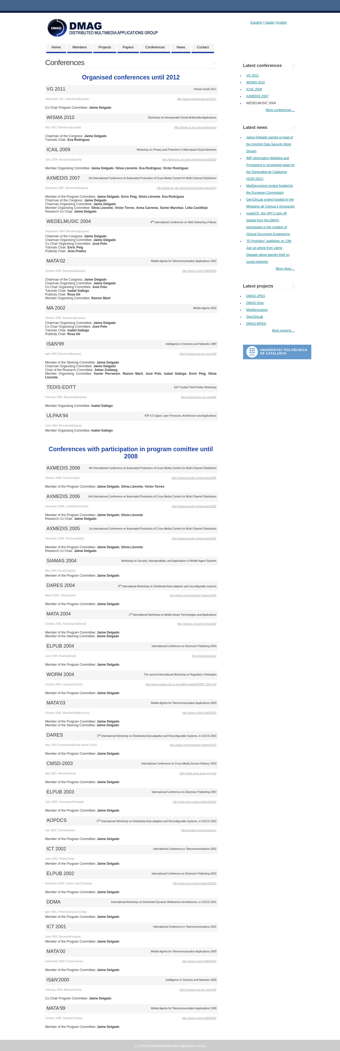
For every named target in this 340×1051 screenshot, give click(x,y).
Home (56, 47)
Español (256, 22)
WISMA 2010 (255, 82)
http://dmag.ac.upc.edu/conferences (195, 127)
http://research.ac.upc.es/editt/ (198, 397)
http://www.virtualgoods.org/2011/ (196, 99)
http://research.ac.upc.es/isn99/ (198, 353)
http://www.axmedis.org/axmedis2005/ (194, 538)
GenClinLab (254, 317)
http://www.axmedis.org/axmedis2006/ (194, 506)
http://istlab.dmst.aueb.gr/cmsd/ (198, 773)
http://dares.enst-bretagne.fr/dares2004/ (193, 595)
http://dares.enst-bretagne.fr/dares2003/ (193, 745)
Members (80, 47)
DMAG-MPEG (256, 324)
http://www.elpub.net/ (204, 656)
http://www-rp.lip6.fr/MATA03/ (199, 270)
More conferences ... (280, 110)
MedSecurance (257, 310)
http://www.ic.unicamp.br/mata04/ (196, 623)
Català (269, 22)
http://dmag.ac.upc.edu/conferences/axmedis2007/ (186, 188)
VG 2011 (252, 75)
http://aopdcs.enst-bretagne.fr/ (198, 830)
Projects (105, 47)
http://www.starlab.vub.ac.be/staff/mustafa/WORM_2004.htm (180, 684)
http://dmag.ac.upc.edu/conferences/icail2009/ (189, 159)
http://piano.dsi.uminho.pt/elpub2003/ (194, 801)
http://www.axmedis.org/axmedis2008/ (194, 477)
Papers (128, 47)
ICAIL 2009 (254, 89)
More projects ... (283, 330)
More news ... (285, 269)
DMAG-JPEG (255, 296)
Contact (203, 47)
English (282, 22)
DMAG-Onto (255, 303)
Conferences (155, 47)
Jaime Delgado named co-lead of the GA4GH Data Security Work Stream (269, 144)
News (181, 47)
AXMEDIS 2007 (257, 96)
